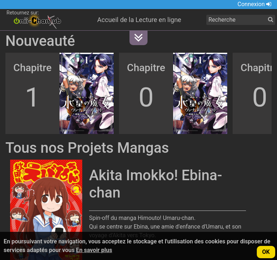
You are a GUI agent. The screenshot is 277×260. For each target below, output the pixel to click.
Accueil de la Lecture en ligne (139, 19)
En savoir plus (94, 250)
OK (266, 251)
